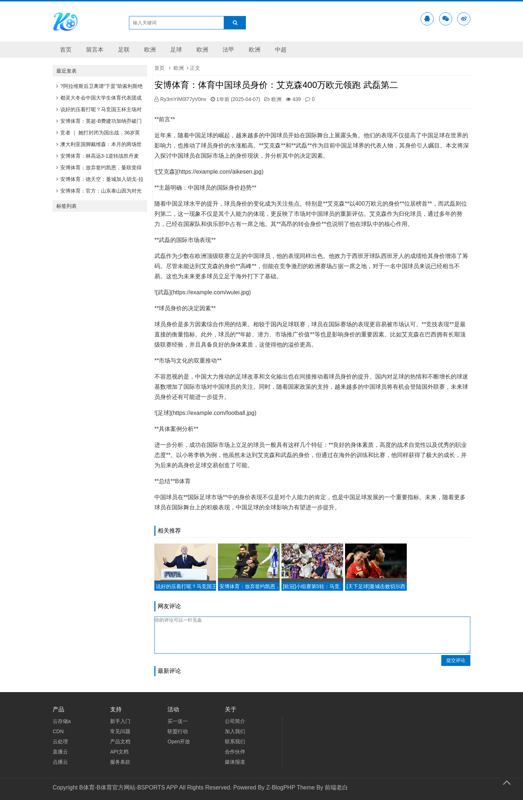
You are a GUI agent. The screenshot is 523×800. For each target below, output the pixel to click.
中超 (281, 50)
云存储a (62, 721)
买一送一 (177, 721)
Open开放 (178, 741)
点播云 (60, 762)
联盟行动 (177, 731)
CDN (58, 731)
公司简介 (235, 721)
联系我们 (235, 741)
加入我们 (235, 731)
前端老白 (336, 787)
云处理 (60, 741)
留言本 (95, 50)
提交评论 (455, 660)
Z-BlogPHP (280, 787)
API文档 (119, 752)
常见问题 (120, 731)
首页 (66, 50)
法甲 (228, 50)
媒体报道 (235, 762)
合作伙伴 (235, 752)
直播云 (60, 752)
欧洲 (150, 50)
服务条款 (120, 762)
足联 (124, 50)
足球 (176, 50)
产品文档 (120, 741)
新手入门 (120, 721)
